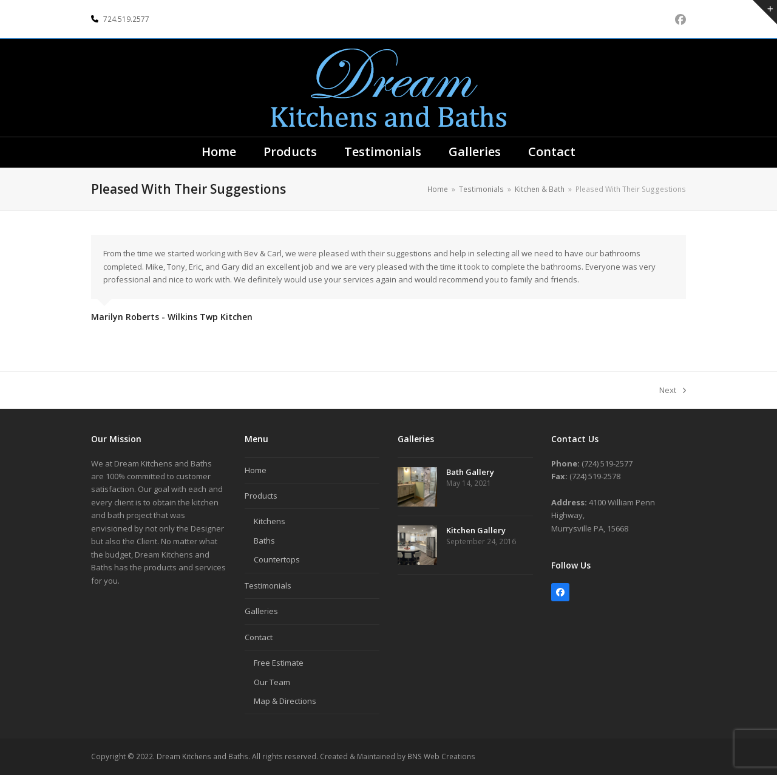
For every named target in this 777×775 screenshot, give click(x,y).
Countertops (277, 559)
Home (255, 470)
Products (261, 495)
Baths (264, 540)
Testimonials (268, 585)
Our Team (272, 682)
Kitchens (269, 521)
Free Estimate (279, 662)
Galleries (261, 611)
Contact (259, 637)
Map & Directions (285, 700)
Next (672, 390)
